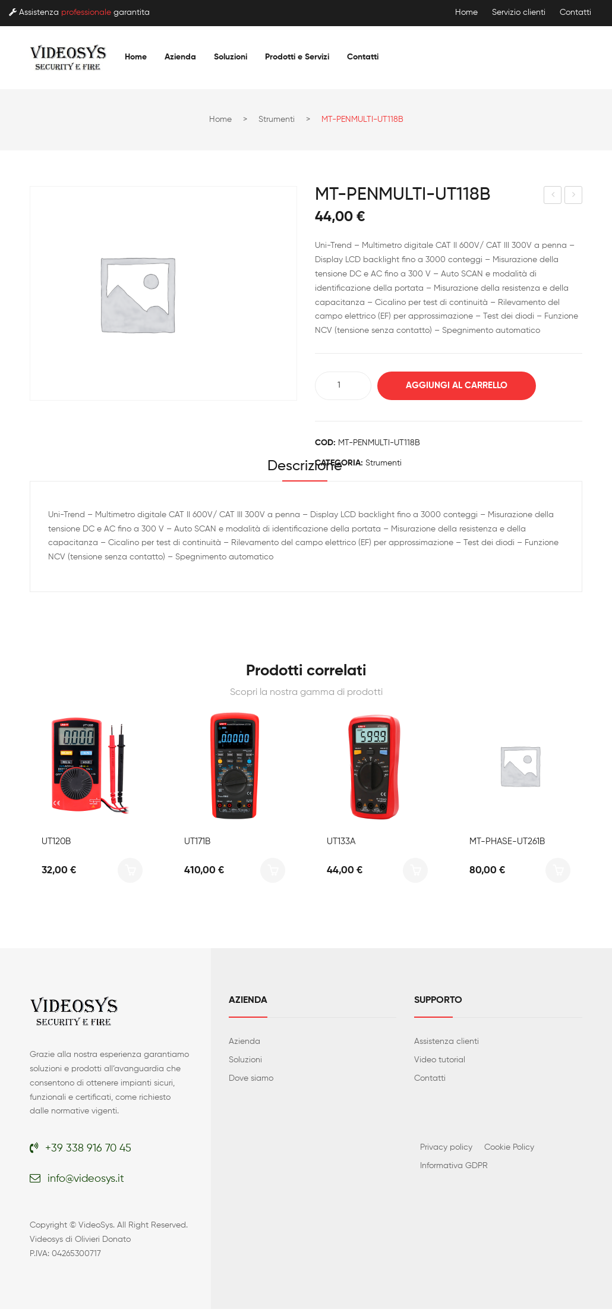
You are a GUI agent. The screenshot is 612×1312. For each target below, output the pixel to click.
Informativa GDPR (454, 1169)
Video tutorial (439, 1063)
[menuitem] (136, 57)
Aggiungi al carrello (464, 385)
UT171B (197, 844)
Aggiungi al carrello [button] (130, 873)
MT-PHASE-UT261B (507, 844)
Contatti (575, 12)
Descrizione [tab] (305, 468)
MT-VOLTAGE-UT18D (552, 197)
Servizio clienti (518, 12)
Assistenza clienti (446, 1044)
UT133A (341, 844)
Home (466, 12)
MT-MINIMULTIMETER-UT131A (573, 197)
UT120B (56, 844)
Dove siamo (251, 1081)
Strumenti (276, 119)
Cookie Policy (509, 1150)
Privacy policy (446, 1150)
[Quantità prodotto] (343, 386)
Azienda (244, 1044)
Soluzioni (245, 1063)
